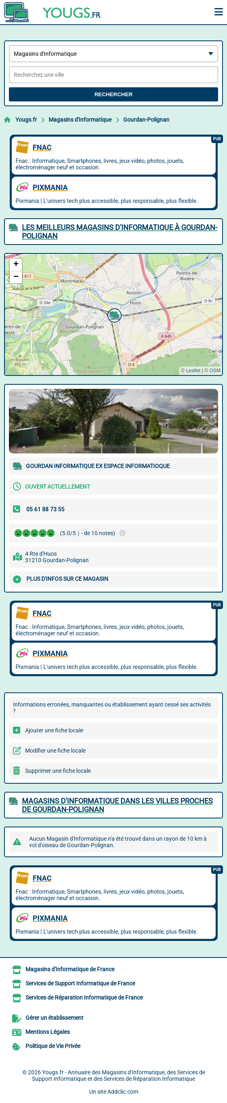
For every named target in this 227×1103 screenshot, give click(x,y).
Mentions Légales (48, 1032)
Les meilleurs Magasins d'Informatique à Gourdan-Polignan (119, 231)
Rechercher (113, 94)
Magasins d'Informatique (80, 119)
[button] (113, 314)
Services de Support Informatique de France (80, 983)
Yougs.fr (26, 119)
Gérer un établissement (55, 1017)
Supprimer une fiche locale (58, 771)
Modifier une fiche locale (55, 750)
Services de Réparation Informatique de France (84, 997)
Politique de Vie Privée (53, 1046)
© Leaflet (190, 370)
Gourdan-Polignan (146, 119)
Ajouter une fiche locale (54, 730)
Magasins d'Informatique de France (70, 969)
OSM (215, 370)
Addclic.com (122, 1091)
